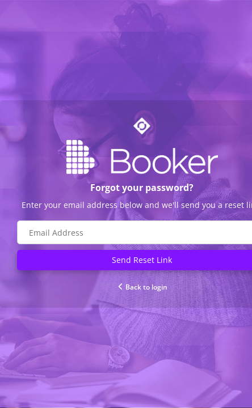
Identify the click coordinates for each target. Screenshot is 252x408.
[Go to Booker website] (142, 157)
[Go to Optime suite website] (141, 125)
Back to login (142, 287)
